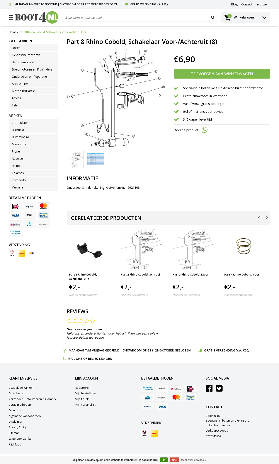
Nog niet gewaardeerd (82, 295)
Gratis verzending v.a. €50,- (149, 4)
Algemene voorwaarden (25, 416)
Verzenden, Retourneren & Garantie (33, 399)
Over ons (15, 410)
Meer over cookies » (193, 460)
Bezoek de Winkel (20, 388)
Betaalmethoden (20, 405)
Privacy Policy (18, 427)
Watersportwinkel (20, 438)
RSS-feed (15, 444)
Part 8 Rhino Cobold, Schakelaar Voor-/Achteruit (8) (52, 32)
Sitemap (14, 433)
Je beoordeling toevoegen (85, 337)
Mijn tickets (82, 399)
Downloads (16, 393)
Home (13, 32)
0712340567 (103, 358)
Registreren (82, 388)
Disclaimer (15, 422)
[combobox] (139, 17)
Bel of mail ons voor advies (203, 111)
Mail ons (75, 358)
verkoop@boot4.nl (218, 430)
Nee (174, 460)
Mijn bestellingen (86, 393)
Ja (163, 460)
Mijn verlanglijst (85, 405)
